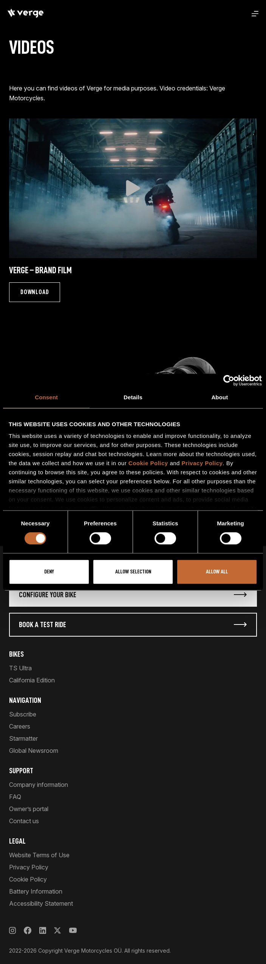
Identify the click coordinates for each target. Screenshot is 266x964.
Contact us (24, 821)
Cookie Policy (148, 463)
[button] (133, 188)
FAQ (15, 796)
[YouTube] (73, 930)
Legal (17, 841)
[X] (57, 930)
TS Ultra (20, 668)
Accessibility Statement (41, 903)
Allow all (217, 572)
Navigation (25, 700)
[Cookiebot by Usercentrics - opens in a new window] (229, 380)
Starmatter (23, 738)
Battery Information (35, 891)
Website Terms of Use (39, 855)
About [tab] (219, 397)
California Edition (32, 680)
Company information (38, 784)
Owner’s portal (28, 809)
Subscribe (22, 714)
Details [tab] (133, 397)
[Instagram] (12, 930)
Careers (19, 726)
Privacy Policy (202, 463)
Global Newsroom (33, 750)
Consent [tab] (46, 397)
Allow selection (133, 572)
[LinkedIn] (42, 930)
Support (21, 770)
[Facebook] (27, 930)
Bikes (16, 654)
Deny (49, 572)
